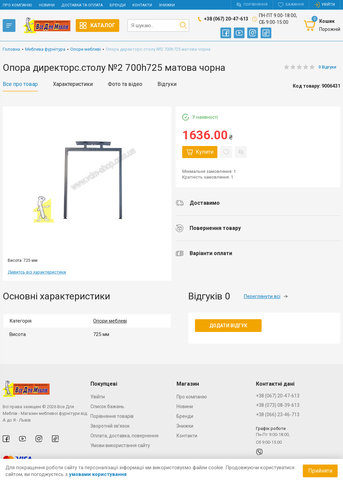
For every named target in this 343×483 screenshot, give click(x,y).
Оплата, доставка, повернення (124, 435)
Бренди (118, 5)
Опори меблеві (110, 321)
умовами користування (98, 474)
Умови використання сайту (120, 445)
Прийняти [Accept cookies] (320, 471)
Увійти (97, 396)
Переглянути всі (266, 296)
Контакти (142, 5)
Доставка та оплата (82, 5)
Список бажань (107, 406)
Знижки (167, 5)
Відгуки (167, 84)
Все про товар (20, 84)
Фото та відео (125, 84)
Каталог (97, 25)
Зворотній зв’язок (110, 426)
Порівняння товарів (112, 416)
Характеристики (73, 84)
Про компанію (17, 5)
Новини (47, 5)
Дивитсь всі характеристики (37, 272)
